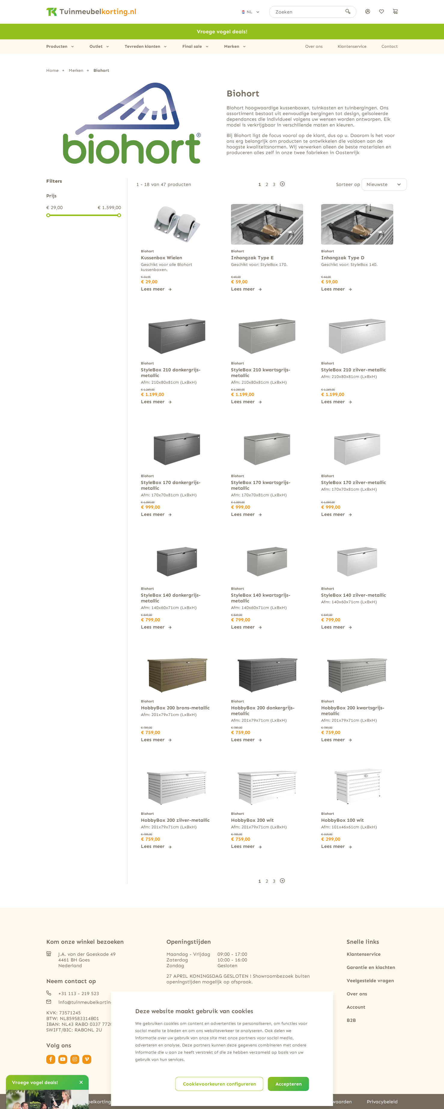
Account (356, 1006)
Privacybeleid (382, 1101)
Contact (390, 46)
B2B (351, 1019)
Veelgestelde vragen (370, 980)
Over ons (314, 46)
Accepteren (288, 1084)
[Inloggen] (367, 12)
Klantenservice (352, 46)
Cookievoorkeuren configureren (219, 1084)
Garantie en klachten (371, 967)
